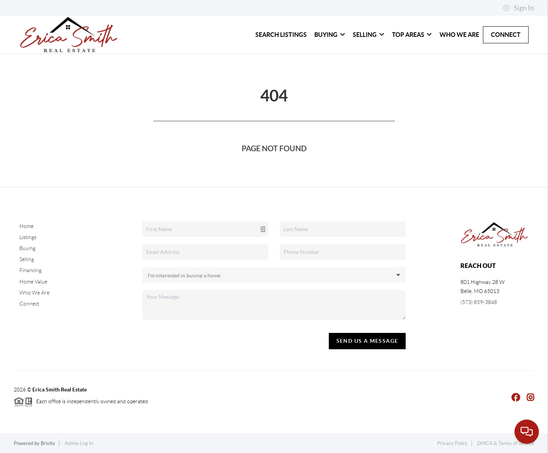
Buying (329, 34)
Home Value (33, 282)
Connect (506, 34)
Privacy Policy (452, 443)
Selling (368, 34)
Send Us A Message (367, 341)
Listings (28, 237)
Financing (30, 270)
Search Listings (281, 34)
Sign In (518, 8)
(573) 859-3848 (478, 302)
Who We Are (459, 34)
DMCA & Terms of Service (505, 443)
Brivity (48, 443)
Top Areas (412, 34)
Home (26, 226)
